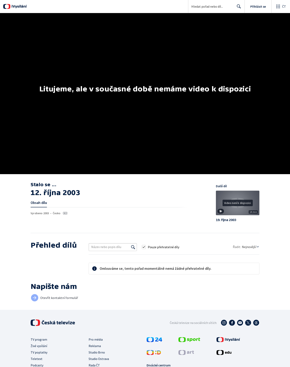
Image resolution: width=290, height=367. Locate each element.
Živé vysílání (39, 346)
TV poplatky (39, 352)
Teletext (36, 359)
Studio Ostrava (99, 359)
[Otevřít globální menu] (280, 6)
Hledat (237, 8)
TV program (39, 339)
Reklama (95, 346)
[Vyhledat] (133, 247)
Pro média (96, 339)
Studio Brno (97, 352)
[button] (237, 204)
